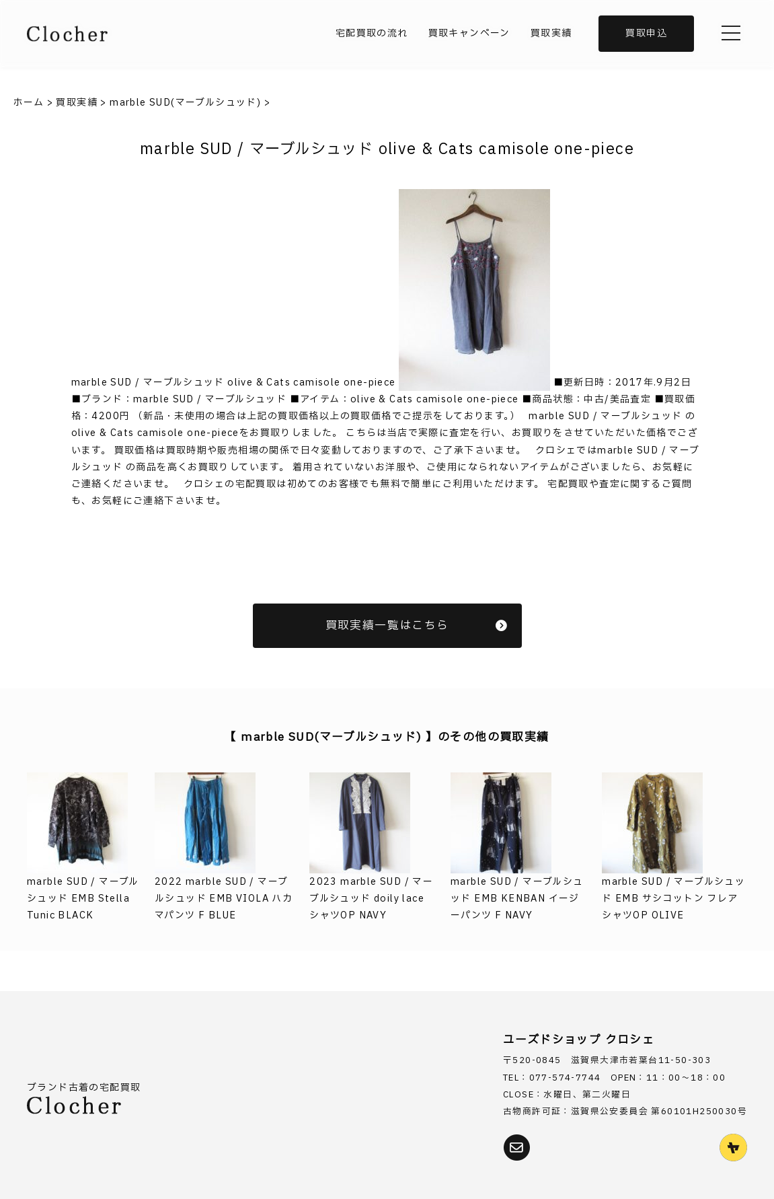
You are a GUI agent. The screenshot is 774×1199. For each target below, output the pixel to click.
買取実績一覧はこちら (416, 625)
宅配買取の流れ (372, 33)
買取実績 (551, 33)
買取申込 (646, 33)
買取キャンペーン (469, 33)
